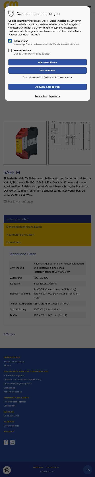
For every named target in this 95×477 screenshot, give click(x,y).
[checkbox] (10, 41)
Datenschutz (41, 96)
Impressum (54, 96)
